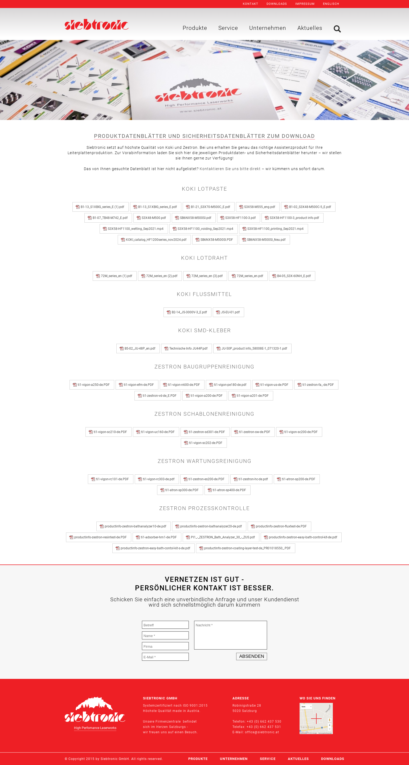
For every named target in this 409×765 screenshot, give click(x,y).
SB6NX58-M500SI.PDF (218, 240)
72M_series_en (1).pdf (117, 276)
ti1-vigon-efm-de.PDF (140, 385)
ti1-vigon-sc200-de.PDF (301, 432)
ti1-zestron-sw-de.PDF (255, 432)
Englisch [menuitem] (331, 4)
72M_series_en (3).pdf (207, 276)
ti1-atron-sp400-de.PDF (230, 490)
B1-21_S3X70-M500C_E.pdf (211, 207)
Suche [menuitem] (337, 29)
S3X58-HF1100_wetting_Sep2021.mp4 (136, 229)
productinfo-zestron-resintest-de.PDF (101, 537)
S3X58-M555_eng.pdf (260, 207)
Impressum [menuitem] (305, 4)
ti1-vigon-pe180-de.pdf (231, 385)
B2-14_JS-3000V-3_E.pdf (190, 312)
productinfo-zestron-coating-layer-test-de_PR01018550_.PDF (248, 548)
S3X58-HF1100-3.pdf (241, 218)
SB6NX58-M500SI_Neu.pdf (267, 240)
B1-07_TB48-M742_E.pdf (111, 218)
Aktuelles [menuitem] (309, 28)
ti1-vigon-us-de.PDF (275, 385)
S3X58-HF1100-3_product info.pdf (295, 218)
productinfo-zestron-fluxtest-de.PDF (282, 526)
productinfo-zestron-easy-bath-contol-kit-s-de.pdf (156, 548)
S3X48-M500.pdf (154, 218)
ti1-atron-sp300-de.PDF (182, 490)
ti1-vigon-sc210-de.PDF (111, 432)
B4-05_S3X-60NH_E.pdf (294, 276)
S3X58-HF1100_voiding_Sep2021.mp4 (206, 229)
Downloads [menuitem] (277, 4)
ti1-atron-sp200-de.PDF (299, 479)
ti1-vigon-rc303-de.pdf (159, 479)
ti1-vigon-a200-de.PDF (207, 396)
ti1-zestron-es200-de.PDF (207, 479)
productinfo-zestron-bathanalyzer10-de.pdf (136, 526)
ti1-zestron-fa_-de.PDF (319, 385)
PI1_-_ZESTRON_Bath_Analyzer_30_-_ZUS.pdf (223, 537)
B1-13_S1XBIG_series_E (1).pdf (103, 207)
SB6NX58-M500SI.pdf (196, 218)
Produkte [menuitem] (195, 28)
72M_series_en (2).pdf (162, 276)
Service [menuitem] (228, 28)
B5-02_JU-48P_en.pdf (141, 348)
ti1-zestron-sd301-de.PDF (208, 432)
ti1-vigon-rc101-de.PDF (113, 479)
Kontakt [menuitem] (250, 4)
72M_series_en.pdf (251, 276)
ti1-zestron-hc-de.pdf (254, 479)
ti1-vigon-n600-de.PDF (185, 385)
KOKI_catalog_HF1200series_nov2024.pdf (157, 240)
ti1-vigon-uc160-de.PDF (158, 432)
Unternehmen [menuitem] (267, 28)
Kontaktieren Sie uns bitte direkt (230, 169)
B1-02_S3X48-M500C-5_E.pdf (311, 207)
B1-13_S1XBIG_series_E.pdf (158, 207)
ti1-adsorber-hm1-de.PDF (159, 537)
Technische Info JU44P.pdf (189, 348)
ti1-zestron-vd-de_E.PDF (160, 396)
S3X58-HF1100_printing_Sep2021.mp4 (276, 229)
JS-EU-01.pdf (231, 312)
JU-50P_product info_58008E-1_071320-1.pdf (255, 348)
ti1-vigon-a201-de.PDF (253, 396)
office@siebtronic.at (262, 732)
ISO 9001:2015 (195, 705)
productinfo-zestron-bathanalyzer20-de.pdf (211, 526)
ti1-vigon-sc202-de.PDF (206, 443)
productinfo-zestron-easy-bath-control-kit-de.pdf (304, 537)
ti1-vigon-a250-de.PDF (94, 385)
